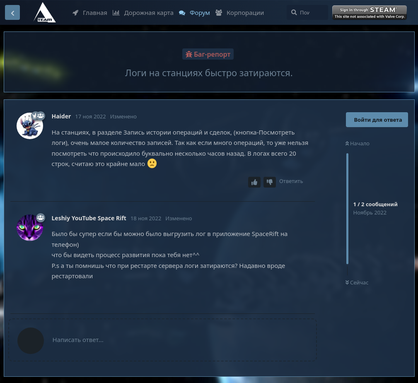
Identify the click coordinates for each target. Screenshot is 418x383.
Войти (370, 13)
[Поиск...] (307, 12)
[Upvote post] (254, 182)
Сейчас (357, 282)
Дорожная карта (143, 12)
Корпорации (239, 12)
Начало (358, 143)
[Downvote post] (269, 182)
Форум (194, 12)
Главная (89, 12)
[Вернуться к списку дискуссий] (12, 12)
